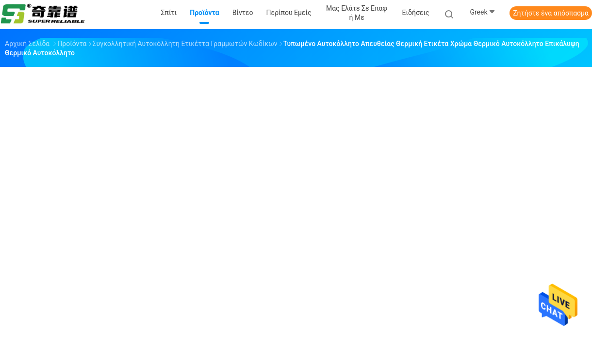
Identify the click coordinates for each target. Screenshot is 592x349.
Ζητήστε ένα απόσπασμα (551, 13)
